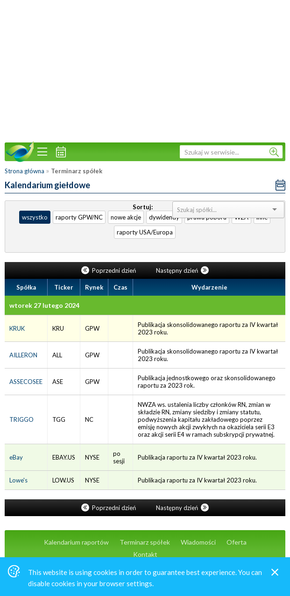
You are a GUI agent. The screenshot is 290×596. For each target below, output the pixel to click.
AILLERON (23, 355)
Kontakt (145, 554)
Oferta (236, 542)
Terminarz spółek (145, 542)
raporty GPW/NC (79, 217)
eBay (16, 457)
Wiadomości (198, 542)
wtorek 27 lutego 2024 (44, 305)
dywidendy (164, 217)
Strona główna (24, 171)
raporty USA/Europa (145, 232)
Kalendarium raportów (76, 542)
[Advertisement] (145, 70)
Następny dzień (182, 270)
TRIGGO (21, 419)
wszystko (35, 217)
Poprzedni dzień (109, 270)
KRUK (17, 328)
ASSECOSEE (25, 381)
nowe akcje (126, 217)
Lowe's (18, 480)
